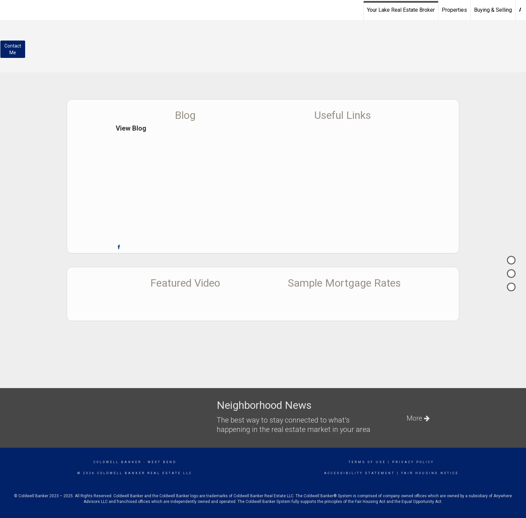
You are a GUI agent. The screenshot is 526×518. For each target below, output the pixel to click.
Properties (454, 10)
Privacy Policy (413, 462)
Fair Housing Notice (430, 473)
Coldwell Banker (118, 462)
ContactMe (12, 49)
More (418, 418)
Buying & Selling (493, 10)
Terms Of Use (367, 462)
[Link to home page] (8, 9)
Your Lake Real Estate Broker (401, 10)
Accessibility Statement (359, 473)
